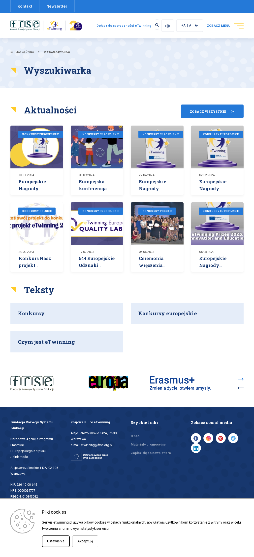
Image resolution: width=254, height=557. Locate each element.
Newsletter (56, 6)
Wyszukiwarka (57, 58)
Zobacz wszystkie (208, 115)
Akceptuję (85, 541)
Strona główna (22, 58)
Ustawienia (55, 541)
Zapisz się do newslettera (151, 449)
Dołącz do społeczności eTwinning (152, 25)
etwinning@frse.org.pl (97, 441)
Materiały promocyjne (148, 441)
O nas (135, 432)
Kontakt (25, 6)
